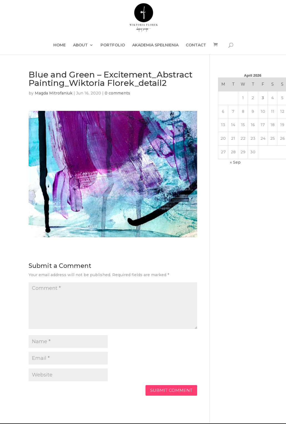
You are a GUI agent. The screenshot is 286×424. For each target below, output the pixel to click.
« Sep (235, 162)
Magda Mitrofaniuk (53, 93)
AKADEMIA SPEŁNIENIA (155, 45)
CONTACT (196, 45)
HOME (59, 45)
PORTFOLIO (113, 45)
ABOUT (80, 45)
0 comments (117, 93)
